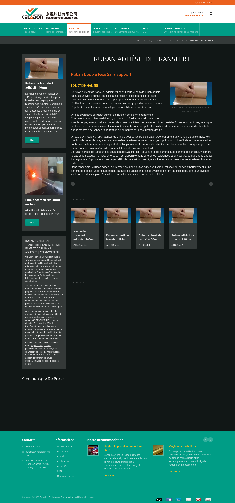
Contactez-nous (180, 29)
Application (102, 29)
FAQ (151, 29)
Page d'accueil (33, 29)
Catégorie (151, 41)
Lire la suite (109, 475)
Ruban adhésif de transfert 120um (117, 237)
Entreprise (55, 29)
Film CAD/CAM (45, 348)
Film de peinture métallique (37, 355)
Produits (79, 29)
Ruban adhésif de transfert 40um (182, 237)
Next (210, 439)
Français (207, 2)
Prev (205, 439)
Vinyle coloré (37, 345)
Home (139, 41)
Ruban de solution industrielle (171, 41)
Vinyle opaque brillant (182, 446)
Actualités (127, 29)
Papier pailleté (53, 352)
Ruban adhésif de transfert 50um (150, 237)
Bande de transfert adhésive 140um (83, 235)
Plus (32, 139)
